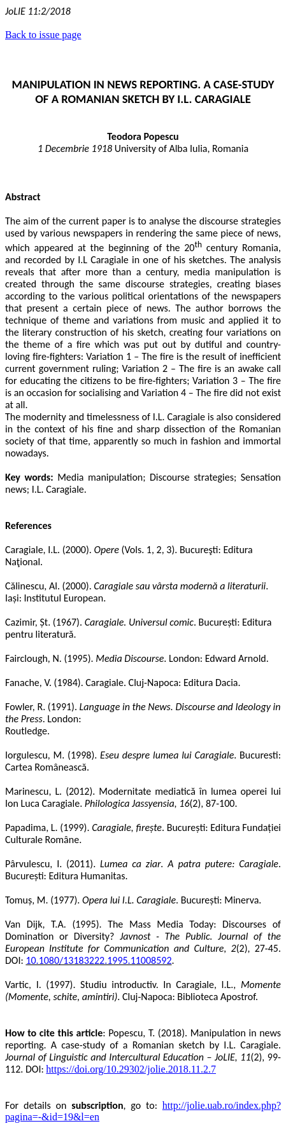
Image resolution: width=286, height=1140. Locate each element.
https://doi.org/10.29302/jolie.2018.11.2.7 (131, 1069)
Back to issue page (43, 34)
